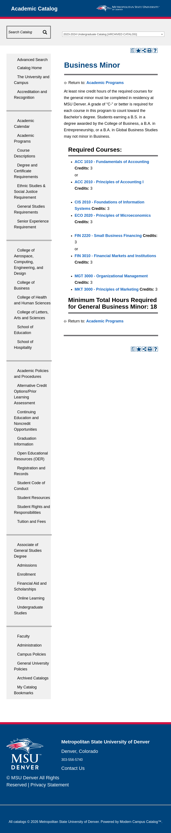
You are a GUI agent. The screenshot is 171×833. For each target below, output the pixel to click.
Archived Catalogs (32, 678)
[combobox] (113, 34)
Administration (29, 645)
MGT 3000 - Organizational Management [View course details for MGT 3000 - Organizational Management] (111, 276)
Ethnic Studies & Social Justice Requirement (29, 192)
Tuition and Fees (31, 521)
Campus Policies (31, 654)
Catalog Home (29, 68)
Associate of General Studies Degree (28, 550)
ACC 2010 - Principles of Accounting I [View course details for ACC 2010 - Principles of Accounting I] (109, 182)
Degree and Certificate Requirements (26, 171)
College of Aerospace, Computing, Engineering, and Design (28, 262)
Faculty (23, 636)
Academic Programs (105, 83)
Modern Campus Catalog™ (140, 822)
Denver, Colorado (79, 751)
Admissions (27, 565)
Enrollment (26, 574)
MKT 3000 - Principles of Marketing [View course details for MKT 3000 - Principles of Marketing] (107, 289)
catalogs (20, 822)
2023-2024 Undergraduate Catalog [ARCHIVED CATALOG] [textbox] (100, 34)
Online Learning (30, 598)
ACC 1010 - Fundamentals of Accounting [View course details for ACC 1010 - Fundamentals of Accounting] (112, 162)
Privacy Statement (49, 784)
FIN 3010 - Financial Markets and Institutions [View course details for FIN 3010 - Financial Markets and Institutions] (115, 256)
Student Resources (33, 498)
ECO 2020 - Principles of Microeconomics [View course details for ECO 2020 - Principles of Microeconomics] (113, 215)
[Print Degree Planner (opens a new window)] (132, 50)
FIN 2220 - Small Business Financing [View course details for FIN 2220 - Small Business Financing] (108, 235)
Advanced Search (32, 60)
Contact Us (73, 768)
